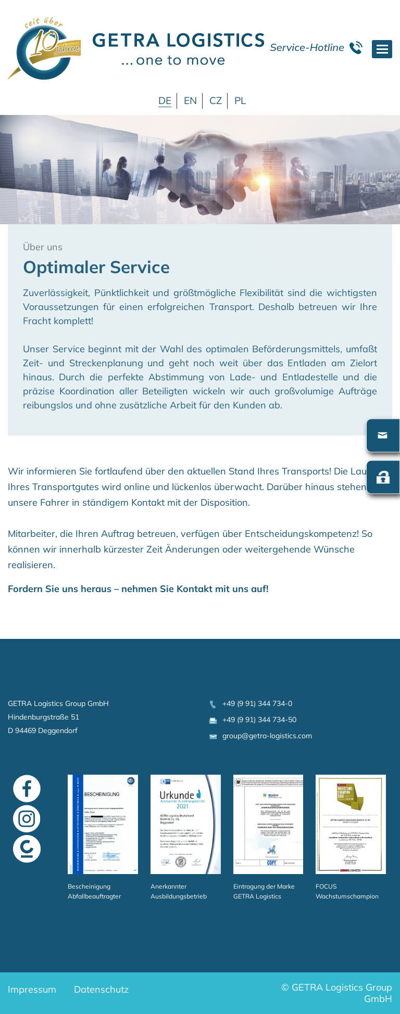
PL (240, 100)
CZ (215, 100)
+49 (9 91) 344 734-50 (252, 719)
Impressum (32, 989)
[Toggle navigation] (382, 49)
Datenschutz (101, 989)
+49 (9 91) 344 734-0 (250, 703)
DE (164, 100)
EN (190, 100)
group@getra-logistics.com (260, 735)
